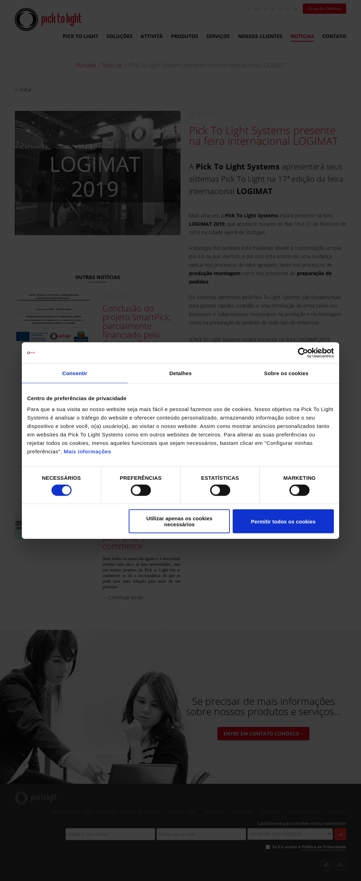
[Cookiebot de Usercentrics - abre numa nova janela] (303, 352)
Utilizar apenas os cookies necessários (179, 521)
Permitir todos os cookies (283, 521)
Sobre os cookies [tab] (286, 373)
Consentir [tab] (74, 373)
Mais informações (87, 451)
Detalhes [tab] (180, 373)
